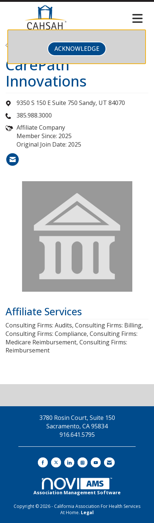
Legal (87, 512)
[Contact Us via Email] (109, 462)
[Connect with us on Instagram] (82, 462)
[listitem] (12, 159)
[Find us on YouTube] (96, 462)
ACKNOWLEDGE (76, 49)
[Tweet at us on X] (56, 462)
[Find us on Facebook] (43, 462)
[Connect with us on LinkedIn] (69, 462)
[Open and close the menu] (116, 18)
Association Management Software (77, 487)
